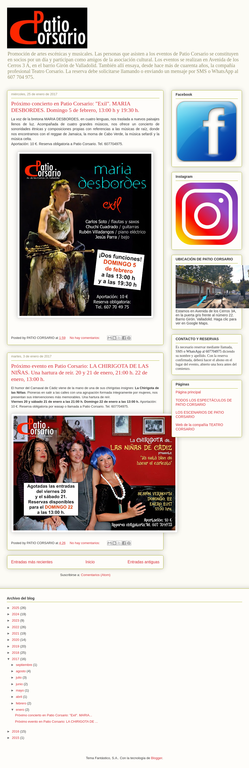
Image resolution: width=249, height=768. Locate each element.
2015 (16, 738)
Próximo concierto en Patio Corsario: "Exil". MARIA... (53, 715)
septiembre (24, 665)
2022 (16, 627)
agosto (21, 671)
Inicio (90, 562)
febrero (21, 703)
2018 (16, 653)
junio (20, 684)
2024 (16, 614)
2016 (16, 731)
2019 (16, 646)
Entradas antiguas (143, 562)
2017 (16, 659)
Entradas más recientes (32, 562)
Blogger (156, 758)
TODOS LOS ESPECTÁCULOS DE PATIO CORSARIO (204, 402)
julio (19, 677)
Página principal (188, 392)
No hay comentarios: (85, 338)
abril (19, 697)
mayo (20, 690)
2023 (16, 620)
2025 (16, 608)
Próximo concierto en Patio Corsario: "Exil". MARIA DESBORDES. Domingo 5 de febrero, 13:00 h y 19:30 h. (75, 106)
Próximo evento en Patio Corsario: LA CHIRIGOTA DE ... (56, 721)
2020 (16, 640)
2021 (16, 633)
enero (20, 710)
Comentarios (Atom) (95, 575)
